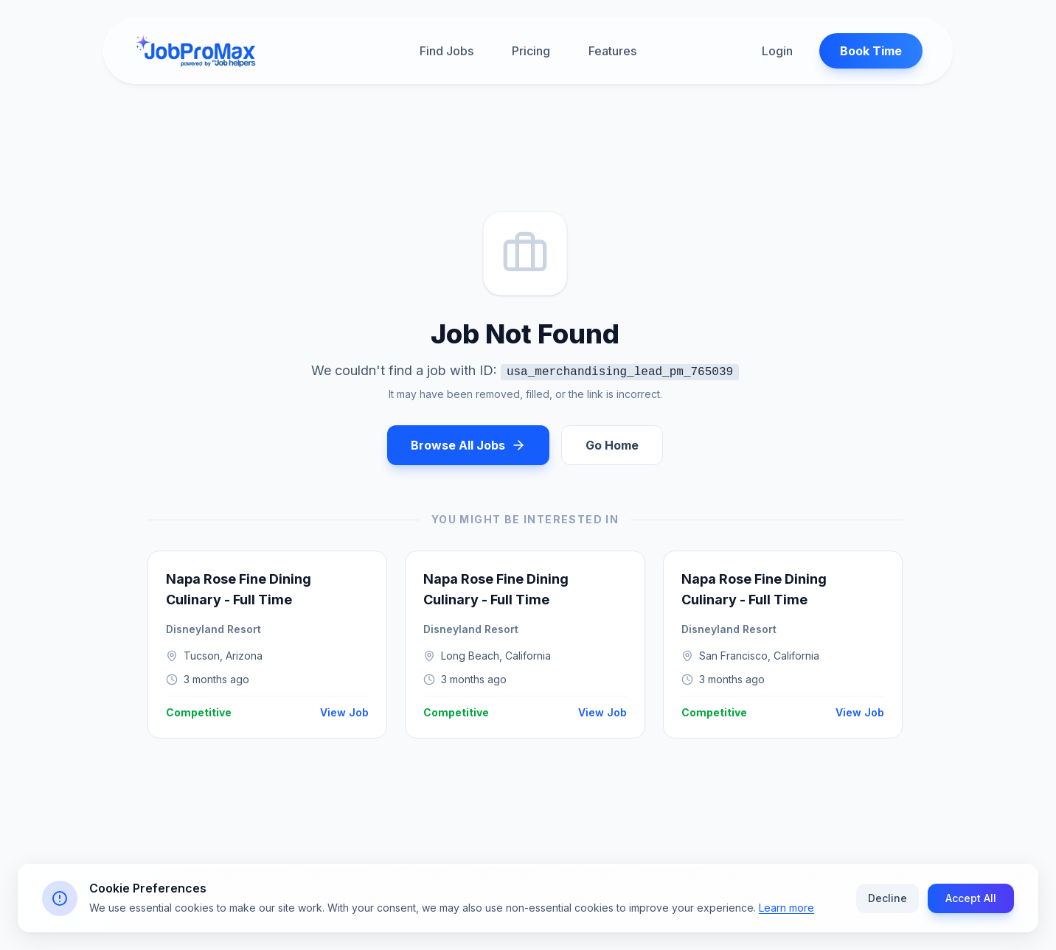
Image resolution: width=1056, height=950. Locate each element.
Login (777, 50)
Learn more (786, 915)
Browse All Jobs (468, 445)
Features (612, 50)
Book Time (871, 50)
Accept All (970, 905)
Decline (887, 905)
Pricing (531, 50)
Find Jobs (446, 50)
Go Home (612, 445)
